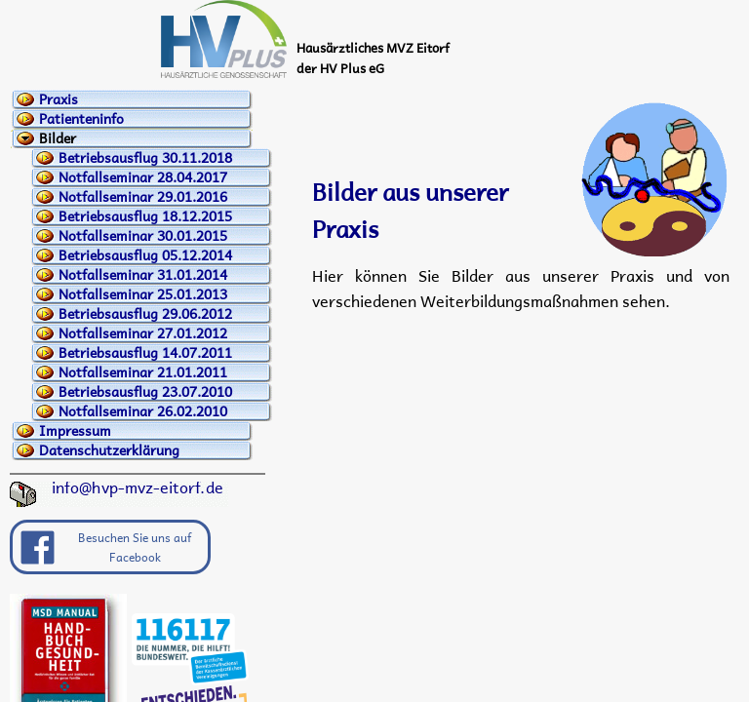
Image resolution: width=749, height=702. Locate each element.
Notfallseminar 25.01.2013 (143, 294)
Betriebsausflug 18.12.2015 (145, 216)
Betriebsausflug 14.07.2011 (145, 353)
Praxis (58, 99)
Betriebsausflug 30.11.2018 (145, 158)
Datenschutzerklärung (109, 450)
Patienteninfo (81, 119)
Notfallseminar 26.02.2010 (143, 411)
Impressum (75, 431)
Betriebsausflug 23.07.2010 (145, 392)
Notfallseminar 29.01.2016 (143, 197)
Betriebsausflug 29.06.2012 (145, 314)
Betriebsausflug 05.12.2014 (145, 255)
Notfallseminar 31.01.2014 (143, 275)
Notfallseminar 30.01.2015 (143, 236)
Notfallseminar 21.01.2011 (143, 372)
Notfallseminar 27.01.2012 (143, 333)
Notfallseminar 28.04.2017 (143, 177)
